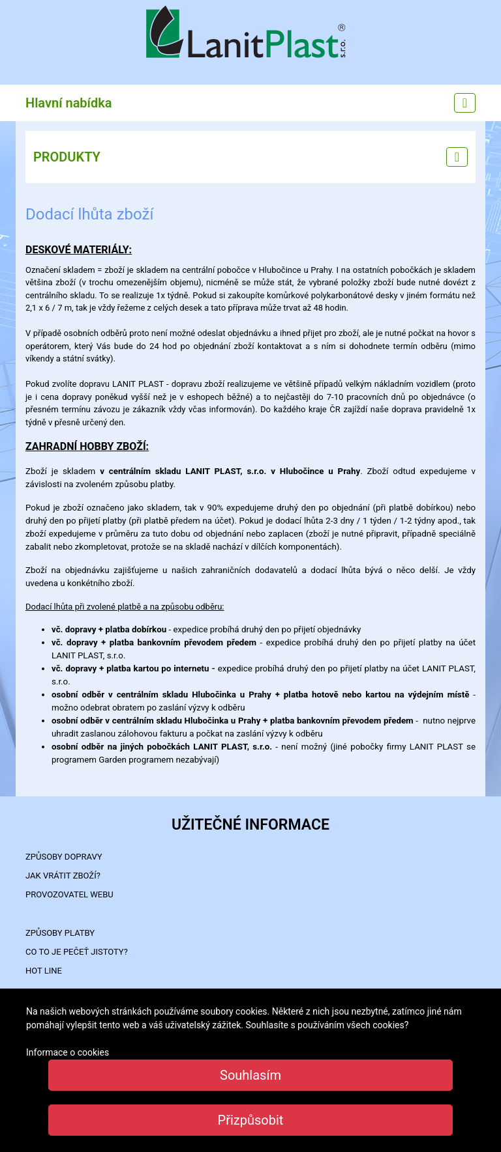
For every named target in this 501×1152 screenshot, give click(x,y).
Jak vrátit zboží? (62, 875)
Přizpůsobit (251, 1120)
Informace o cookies (67, 1052)
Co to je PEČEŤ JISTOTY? (76, 952)
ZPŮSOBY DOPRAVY (63, 857)
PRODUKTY (66, 157)
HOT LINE (43, 971)
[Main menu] (465, 103)
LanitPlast (250, 33)
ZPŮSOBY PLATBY (60, 933)
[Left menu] (457, 157)
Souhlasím (250, 1075)
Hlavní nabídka (68, 103)
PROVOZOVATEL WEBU (69, 894)
